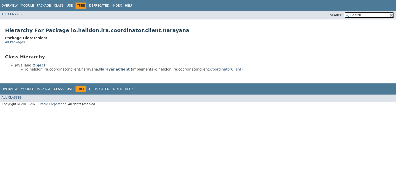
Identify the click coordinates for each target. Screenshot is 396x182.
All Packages (15, 42)
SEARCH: (336, 15)
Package (44, 5)
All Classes (11, 14)
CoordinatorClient (225, 69)
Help (129, 5)
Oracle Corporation (52, 104)
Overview (10, 5)
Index (117, 5)
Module (27, 5)
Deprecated (99, 5)
